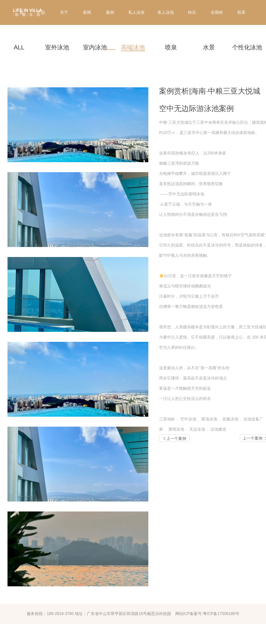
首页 (21, 24)
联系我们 (241, 24)
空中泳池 (188, 419)
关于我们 (64, 24)
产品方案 (41, 24)
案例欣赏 (110, 24)
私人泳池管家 (136, 24)
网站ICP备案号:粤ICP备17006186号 (207, 614)
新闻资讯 (87, 24)
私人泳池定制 (166, 24)
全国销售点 (217, 24)
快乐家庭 (192, 24)
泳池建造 (218, 429)
